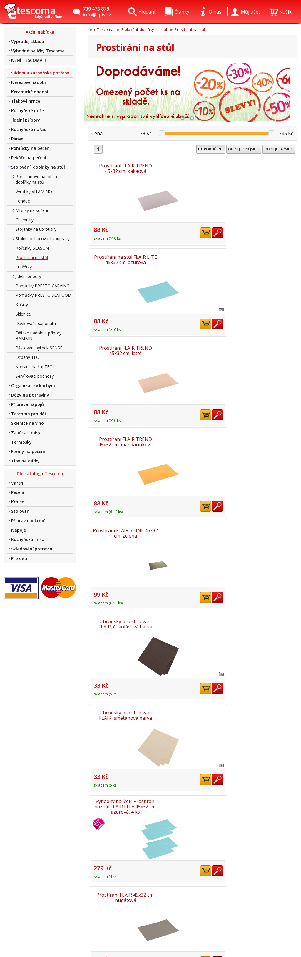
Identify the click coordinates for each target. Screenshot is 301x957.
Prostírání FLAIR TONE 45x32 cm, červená (122, 609)
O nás (77, 903)
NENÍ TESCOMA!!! (28, 60)
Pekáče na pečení (28, 157)
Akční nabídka (40, 32)
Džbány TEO (27, 357)
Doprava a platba (90, 920)
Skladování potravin (31, 549)
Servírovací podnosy (35, 376)
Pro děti (19, 558)
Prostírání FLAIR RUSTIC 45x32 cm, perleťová (263, 698)
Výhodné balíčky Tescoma (38, 51)
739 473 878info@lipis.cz (97, 12)
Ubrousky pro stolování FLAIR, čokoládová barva (263, 256)
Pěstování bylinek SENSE (39, 348)
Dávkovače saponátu (36, 323)
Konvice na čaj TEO (34, 366)
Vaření (17, 483)
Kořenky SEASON (32, 248)
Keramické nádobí (29, 91)
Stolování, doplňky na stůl (38, 167)
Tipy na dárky (25, 461)
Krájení (18, 502)
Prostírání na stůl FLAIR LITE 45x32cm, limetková (263, 521)
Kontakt (79, 911)
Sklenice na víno (27, 423)
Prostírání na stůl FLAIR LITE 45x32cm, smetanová (192, 521)
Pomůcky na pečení (31, 148)
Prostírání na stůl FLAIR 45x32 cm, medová (263, 433)
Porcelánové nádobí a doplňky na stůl (36, 179)
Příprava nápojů (27, 404)
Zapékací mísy (26, 432)
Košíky (22, 304)
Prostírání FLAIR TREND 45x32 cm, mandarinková (122, 256)
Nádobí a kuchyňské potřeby (39, 73)
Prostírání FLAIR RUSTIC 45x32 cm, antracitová (193, 609)
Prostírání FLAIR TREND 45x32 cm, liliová (263, 609)
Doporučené (210, 149)
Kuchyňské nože (27, 110)
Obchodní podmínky (93, 928)
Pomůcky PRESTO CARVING (42, 285)
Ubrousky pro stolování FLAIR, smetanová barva (122, 344)
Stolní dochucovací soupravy (43, 238)
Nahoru (280, 873)
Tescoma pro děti (29, 414)
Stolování (21, 511)
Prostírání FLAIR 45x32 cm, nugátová (263, 344)
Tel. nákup (82, 937)
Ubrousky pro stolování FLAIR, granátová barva (122, 433)
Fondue (23, 201)
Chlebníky (25, 220)
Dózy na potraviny (30, 395)
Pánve (17, 139)
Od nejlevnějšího (244, 149)
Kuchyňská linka (27, 539)
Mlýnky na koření (32, 210)
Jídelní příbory (25, 120)
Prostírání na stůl (32, 257)
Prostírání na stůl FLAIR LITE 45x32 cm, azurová (192, 168)
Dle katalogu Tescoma (40, 473)
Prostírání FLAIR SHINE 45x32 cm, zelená (193, 256)
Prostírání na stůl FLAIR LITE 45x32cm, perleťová (192, 433)
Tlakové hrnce (25, 101)
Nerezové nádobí (28, 82)
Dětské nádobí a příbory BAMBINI (38, 335)
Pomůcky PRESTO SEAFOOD (43, 295)
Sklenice (23, 314)
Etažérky (24, 267)
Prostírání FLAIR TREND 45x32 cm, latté (263, 168)
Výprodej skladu (27, 41)
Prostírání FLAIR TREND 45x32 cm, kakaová (122, 168)
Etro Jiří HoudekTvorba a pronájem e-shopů (271, 935)
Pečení (17, 492)
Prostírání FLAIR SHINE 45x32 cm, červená (122, 698)
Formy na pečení (28, 451)
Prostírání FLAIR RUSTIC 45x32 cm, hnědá (122, 786)
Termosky (21, 442)
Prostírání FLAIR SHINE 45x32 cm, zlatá (193, 698)
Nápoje (18, 530)
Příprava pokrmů (28, 520)
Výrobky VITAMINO (34, 191)
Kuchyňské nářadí (29, 129)
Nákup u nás (85, 945)
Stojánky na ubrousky (36, 229)
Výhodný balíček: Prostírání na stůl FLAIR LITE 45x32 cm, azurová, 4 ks (193, 344)
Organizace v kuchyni (33, 385)
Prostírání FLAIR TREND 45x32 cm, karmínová (122, 521)
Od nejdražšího (279, 149)
